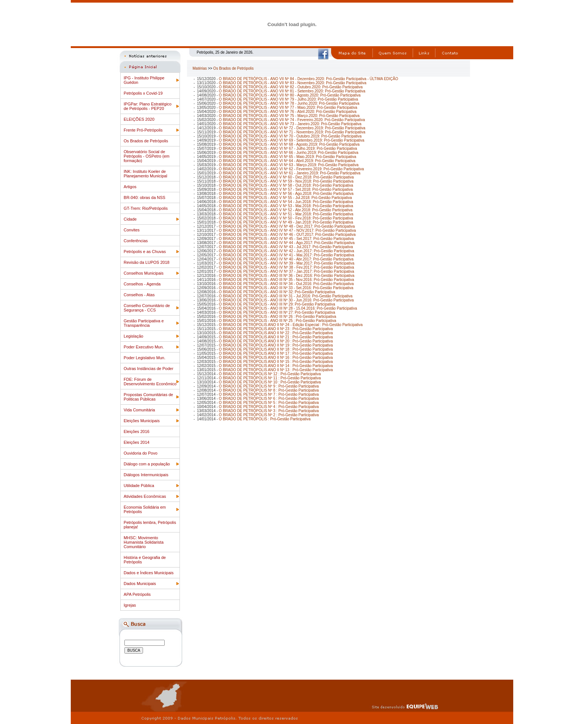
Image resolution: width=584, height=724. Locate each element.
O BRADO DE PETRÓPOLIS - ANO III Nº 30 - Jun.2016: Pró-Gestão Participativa (286, 300)
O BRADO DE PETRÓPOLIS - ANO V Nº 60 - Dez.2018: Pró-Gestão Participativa (286, 177)
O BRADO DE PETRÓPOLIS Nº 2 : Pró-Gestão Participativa (269, 415)
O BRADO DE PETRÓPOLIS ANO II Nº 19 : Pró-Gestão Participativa (276, 345)
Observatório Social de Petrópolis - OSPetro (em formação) (146, 156)
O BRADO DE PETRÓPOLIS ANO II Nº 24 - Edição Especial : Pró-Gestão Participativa (291, 325)
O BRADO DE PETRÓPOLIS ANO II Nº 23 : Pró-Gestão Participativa (276, 329)
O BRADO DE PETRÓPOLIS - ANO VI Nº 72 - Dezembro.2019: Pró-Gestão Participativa (292, 128)
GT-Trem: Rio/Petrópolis (146, 208)
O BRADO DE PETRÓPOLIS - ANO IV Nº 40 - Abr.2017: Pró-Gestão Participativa (286, 259)
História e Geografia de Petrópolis (145, 559)
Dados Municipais (140, 583)
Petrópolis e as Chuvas (145, 251)
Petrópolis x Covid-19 (143, 93)
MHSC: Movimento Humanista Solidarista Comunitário (144, 542)
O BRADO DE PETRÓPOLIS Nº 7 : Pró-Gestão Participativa (269, 394)
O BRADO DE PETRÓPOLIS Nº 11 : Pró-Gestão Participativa (270, 378)
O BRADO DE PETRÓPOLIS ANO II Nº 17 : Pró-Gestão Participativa (276, 353)
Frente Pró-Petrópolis (143, 130)
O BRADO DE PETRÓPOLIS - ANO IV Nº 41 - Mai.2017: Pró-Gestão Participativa (286, 255)
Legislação (133, 336)
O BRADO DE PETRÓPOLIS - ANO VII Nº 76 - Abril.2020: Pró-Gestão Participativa (287, 112)
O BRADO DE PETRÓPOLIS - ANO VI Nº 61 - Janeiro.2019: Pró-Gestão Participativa (290, 173)
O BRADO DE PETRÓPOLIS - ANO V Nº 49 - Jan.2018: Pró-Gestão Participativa (286, 222)
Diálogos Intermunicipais (146, 474)
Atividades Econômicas (145, 496)
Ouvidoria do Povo (141, 453)
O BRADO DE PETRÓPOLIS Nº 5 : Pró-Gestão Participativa (269, 403)
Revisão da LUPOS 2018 (146, 262)
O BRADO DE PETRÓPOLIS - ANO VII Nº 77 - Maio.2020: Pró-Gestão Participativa (288, 107)
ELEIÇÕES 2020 (139, 119)
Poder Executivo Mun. (144, 347)
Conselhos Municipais (144, 273)
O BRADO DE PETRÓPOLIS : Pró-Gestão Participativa (265, 419)
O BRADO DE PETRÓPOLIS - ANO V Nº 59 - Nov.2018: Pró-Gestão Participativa (286, 181)
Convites (132, 230)
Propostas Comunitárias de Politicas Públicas (148, 396)
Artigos (130, 186)
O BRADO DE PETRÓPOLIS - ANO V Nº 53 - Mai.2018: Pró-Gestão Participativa (286, 206)
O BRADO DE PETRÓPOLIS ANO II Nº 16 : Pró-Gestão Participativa (276, 357)
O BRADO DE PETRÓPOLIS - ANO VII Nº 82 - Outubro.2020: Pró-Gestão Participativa (291, 87)
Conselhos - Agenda (142, 284)
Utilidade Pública (139, 485)
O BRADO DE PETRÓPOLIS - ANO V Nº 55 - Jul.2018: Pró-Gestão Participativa (285, 198)
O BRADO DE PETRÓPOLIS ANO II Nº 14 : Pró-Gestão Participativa (276, 366)
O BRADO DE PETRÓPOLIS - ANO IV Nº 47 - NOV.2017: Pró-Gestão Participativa (287, 230)
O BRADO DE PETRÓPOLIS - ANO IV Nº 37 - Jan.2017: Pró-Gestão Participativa (286, 271)
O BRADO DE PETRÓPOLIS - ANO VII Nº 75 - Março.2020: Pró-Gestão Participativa (289, 116)
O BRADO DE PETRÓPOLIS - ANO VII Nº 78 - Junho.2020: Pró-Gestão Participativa (289, 103)
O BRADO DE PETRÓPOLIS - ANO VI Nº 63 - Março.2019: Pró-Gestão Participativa (289, 165)
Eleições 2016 (136, 431)
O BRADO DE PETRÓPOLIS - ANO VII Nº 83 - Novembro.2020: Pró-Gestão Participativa (292, 83)
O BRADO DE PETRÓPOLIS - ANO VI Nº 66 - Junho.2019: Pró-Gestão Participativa (288, 153)
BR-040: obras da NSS (144, 197)
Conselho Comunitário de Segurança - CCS (147, 307)
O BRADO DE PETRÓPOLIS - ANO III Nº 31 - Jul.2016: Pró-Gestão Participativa (286, 296)
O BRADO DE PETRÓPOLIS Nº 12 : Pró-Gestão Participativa (270, 374)
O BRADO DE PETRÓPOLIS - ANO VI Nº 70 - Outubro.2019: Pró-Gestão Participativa (290, 136)
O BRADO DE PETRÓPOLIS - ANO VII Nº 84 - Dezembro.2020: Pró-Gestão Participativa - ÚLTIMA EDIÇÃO (308, 79)
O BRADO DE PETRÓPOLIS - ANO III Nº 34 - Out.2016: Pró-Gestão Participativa (286, 284)
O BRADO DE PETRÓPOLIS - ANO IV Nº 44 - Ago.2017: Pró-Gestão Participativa (287, 243)
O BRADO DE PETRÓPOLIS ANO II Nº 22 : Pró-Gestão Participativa (276, 333)
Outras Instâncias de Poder (148, 368)
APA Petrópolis (137, 594)
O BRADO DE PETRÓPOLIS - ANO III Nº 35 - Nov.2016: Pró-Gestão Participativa (286, 280)
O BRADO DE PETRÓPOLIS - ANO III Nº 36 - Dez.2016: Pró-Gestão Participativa (287, 276)
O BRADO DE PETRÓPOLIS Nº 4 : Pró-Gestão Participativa (269, 407)
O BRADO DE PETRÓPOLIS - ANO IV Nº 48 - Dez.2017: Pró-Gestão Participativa (287, 226)
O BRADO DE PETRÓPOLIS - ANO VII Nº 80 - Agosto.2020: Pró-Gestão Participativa (290, 95)
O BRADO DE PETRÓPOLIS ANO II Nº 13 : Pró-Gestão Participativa (276, 370)
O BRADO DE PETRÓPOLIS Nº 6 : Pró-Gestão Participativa (269, 398)
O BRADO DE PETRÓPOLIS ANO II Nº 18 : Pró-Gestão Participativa (276, 349)
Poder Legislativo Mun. (144, 357)
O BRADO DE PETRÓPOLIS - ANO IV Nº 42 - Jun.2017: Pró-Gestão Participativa (286, 251)
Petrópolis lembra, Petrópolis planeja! (150, 524)
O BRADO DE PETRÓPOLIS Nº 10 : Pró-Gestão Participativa (270, 382)
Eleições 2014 (136, 442)
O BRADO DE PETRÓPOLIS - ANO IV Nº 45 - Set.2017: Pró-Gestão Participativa (286, 239)
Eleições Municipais (142, 420)
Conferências (136, 240)
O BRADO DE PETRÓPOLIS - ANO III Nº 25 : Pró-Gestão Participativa (277, 321)
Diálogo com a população (147, 464)
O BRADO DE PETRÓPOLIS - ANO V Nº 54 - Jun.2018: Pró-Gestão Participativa (286, 202)
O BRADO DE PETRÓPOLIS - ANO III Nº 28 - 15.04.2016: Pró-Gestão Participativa (288, 308)
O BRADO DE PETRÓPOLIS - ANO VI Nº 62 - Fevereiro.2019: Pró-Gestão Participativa (291, 169)
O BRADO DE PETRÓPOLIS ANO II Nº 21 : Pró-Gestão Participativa (276, 337)
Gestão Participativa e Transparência (144, 323)
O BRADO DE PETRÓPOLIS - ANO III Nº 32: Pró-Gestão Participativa (277, 292)
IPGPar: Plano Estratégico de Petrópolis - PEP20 (147, 106)
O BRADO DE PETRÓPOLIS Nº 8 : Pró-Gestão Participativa (269, 390)
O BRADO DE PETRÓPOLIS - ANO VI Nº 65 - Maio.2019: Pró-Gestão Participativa (287, 157)
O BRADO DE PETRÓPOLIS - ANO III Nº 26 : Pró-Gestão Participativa (277, 316)
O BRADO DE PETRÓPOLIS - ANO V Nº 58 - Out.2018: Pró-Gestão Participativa (286, 185)
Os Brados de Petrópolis (146, 141)
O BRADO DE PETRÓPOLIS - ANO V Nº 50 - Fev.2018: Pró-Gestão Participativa (286, 218)
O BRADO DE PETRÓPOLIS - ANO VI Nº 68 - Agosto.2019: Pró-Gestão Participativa (289, 144)
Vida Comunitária (139, 410)
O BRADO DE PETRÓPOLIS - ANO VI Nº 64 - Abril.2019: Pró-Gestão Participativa (287, 161)
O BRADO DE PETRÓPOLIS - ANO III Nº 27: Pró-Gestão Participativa (277, 312)
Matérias (200, 68)
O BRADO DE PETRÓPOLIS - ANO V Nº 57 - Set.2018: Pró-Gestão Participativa (286, 189)
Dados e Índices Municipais (149, 572)
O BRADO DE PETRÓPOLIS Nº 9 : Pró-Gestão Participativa (269, 386)
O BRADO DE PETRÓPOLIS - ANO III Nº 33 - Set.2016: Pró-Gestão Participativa (286, 288)
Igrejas (130, 605)
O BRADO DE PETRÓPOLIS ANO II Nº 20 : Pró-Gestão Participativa (276, 341)
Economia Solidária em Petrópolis (145, 509)
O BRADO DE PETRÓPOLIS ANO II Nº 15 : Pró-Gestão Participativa (276, 362)
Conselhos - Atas (139, 295)
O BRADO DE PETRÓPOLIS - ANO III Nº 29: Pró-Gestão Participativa (277, 304)
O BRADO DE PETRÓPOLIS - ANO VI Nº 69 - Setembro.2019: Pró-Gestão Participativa (291, 140)
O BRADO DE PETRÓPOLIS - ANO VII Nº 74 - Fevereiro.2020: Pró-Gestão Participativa (292, 120)
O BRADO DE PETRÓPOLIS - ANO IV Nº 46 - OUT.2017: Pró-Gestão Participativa (287, 235)
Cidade (130, 219)
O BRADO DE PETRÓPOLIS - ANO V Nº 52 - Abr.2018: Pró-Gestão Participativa (286, 210)
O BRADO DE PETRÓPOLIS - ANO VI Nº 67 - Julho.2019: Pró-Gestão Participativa (288, 148)
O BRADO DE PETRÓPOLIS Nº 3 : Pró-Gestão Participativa (269, 411)
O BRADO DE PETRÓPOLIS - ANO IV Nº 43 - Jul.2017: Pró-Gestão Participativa (286, 247)
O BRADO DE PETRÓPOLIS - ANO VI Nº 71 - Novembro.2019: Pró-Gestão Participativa (292, 132)
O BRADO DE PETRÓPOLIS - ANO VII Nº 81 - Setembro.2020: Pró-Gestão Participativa (292, 91)
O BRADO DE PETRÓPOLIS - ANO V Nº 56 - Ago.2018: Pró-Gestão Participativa (286, 194)
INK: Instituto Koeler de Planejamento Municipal (145, 173)
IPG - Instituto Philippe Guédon (144, 80)
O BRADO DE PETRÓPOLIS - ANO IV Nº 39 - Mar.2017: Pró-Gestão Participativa (287, 263)
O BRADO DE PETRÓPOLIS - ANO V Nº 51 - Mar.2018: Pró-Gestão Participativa (286, 214)
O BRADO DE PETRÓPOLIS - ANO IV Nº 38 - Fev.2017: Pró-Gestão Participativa (286, 267)
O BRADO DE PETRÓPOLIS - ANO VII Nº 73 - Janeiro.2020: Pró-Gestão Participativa (290, 124)
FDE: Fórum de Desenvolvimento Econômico (150, 381)
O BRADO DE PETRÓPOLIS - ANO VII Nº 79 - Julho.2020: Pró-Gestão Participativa (288, 99)
